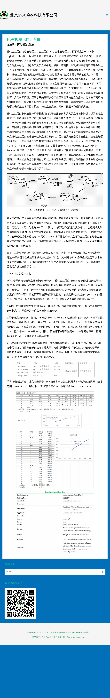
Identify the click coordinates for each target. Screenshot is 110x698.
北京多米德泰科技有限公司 (33, 15)
